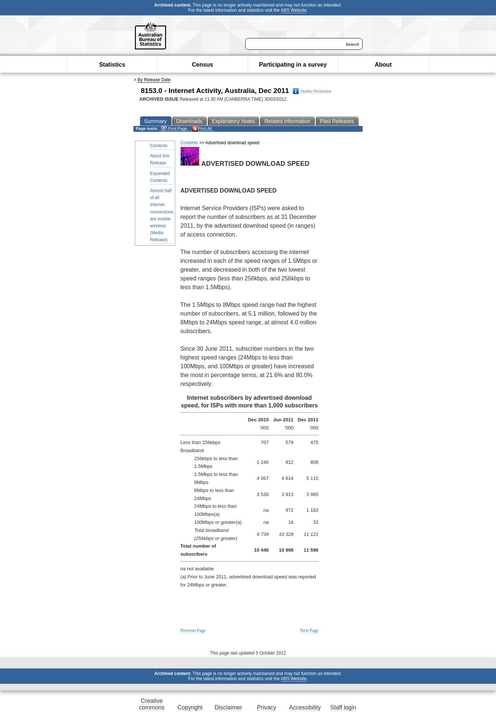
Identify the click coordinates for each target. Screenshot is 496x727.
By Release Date (153, 79)
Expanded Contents (160, 177)
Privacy (266, 707)
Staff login (343, 707)
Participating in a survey (293, 64)
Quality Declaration (312, 91)
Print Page (174, 128)
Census (202, 64)
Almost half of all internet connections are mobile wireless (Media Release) (161, 215)
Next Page (309, 630)
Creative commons (151, 704)
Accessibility (305, 707)
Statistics (112, 64)
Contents (159, 145)
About (383, 64)
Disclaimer (228, 707)
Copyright (189, 707)
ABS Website (293, 10)
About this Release (159, 159)
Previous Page (192, 630)
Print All (202, 128)
